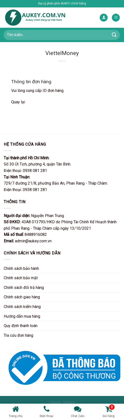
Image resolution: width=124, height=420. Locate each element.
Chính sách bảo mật (21, 278)
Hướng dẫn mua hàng (22, 316)
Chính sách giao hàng (22, 297)
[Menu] (116, 18)
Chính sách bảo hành (21, 268)
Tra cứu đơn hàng (18, 335)
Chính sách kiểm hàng (22, 306)
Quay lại (18, 102)
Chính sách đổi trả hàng (24, 287)
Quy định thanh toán (20, 325)
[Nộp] (114, 35)
